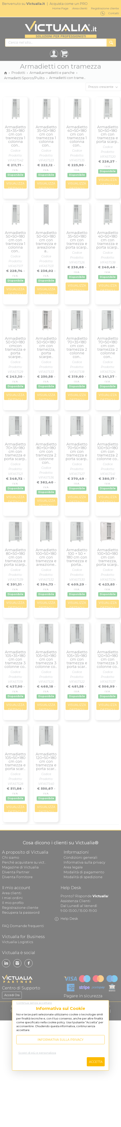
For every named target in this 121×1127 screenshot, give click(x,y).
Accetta (95, 1062)
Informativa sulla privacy (60, 1040)
